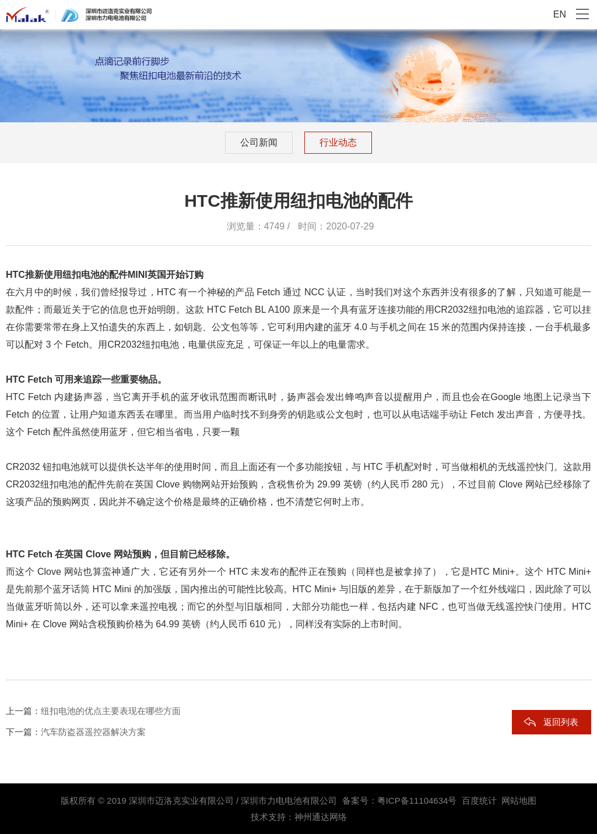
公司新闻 (259, 142)
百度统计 (479, 800)
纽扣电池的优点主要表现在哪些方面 (111, 711)
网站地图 (518, 800)
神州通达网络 (320, 817)
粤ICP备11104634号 (417, 800)
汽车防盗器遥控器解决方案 (93, 732)
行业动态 (338, 142)
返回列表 (560, 722)
